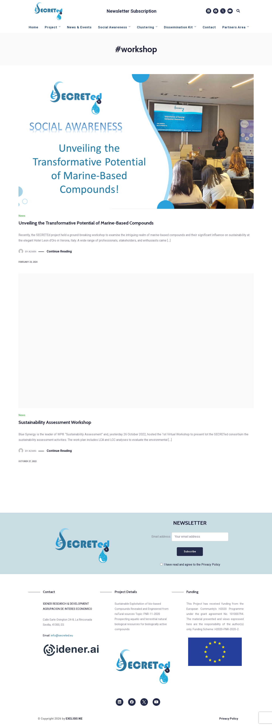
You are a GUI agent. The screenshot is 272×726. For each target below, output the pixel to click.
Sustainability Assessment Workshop (55, 422)
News (22, 215)
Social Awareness (112, 27)
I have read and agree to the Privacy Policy (192, 564)
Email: (58, 635)
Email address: (189, 536)
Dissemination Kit (178, 27)
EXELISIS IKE (74, 718)
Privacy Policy (228, 718)
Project (51, 27)
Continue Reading (59, 251)
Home (33, 27)
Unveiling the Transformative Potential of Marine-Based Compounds (86, 223)
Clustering (145, 27)
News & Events (79, 27)
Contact (209, 27)
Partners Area (234, 27)
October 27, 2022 (27, 461)
